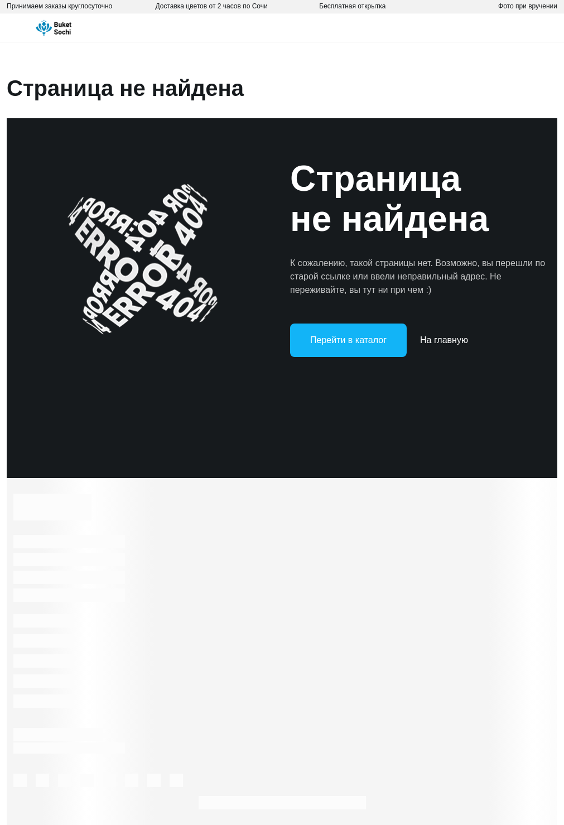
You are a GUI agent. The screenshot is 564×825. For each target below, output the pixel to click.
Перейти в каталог (348, 340)
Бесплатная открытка (352, 6)
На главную (444, 340)
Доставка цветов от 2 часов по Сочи (212, 6)
